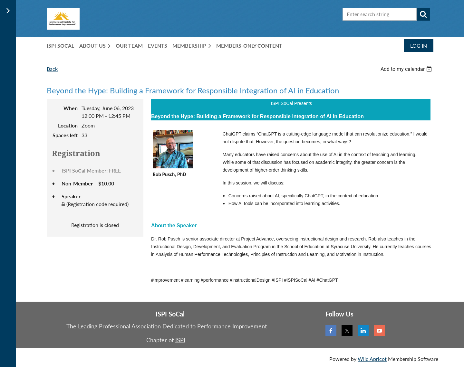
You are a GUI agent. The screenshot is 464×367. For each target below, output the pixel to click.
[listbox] (407, 69)
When (70, 108)
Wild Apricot (372, 359)
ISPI (180, 339)
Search (423, 14)
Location (68, 125)
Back (52, 69)
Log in (418, 45)
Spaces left (65, 135)
